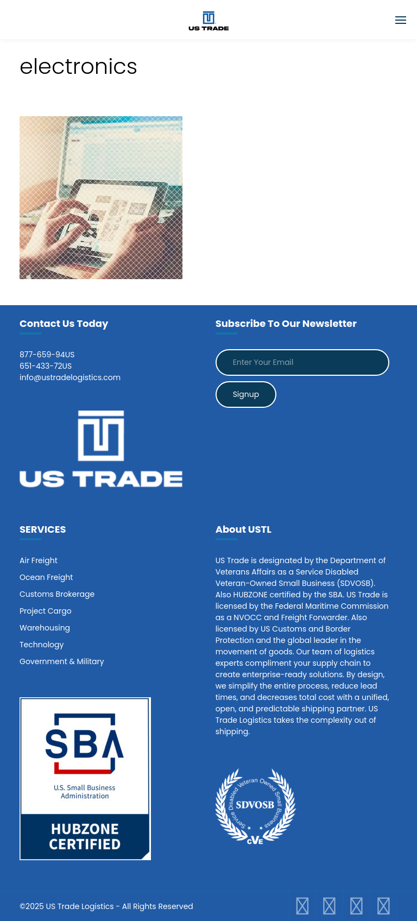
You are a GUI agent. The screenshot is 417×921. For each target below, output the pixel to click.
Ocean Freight (46, 577)
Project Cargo (46, 610)
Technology (42, 644)
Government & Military (62, 661)
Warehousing (45, 627)
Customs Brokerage (57, 594)
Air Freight (39, 560)
